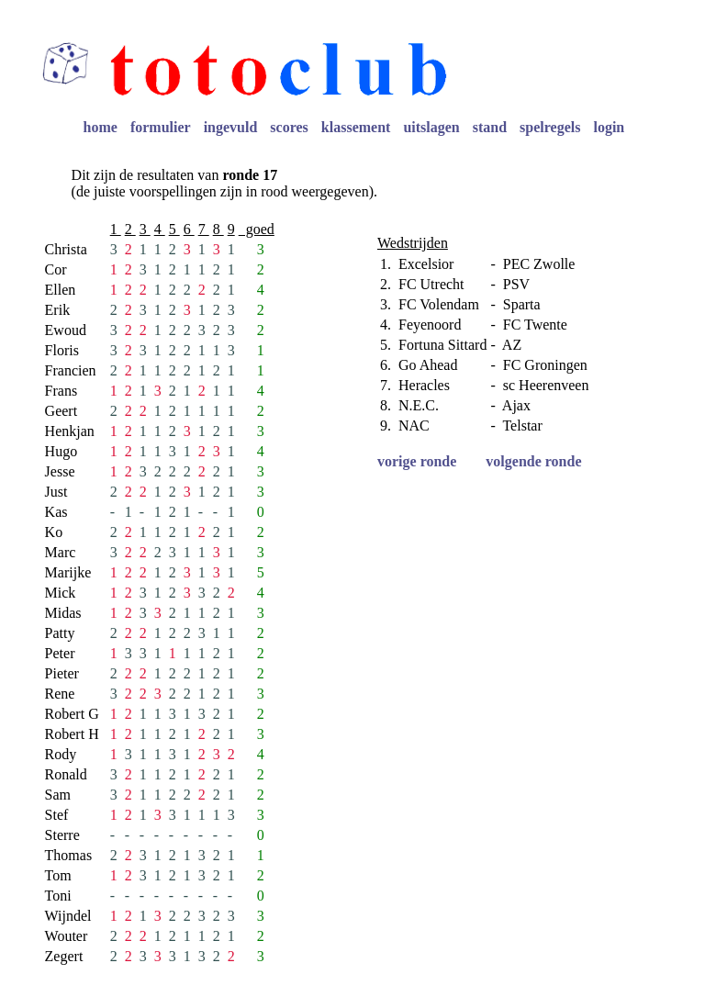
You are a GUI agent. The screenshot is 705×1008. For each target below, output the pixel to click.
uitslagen (431, 127)
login (608, 127)
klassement (356, 127)
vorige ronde (416, 461)
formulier (160, 127)
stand (490, 127)
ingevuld (231, 127)
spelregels (550, 127)
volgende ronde (533, 461)
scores (289, 127)
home (101, 127)
